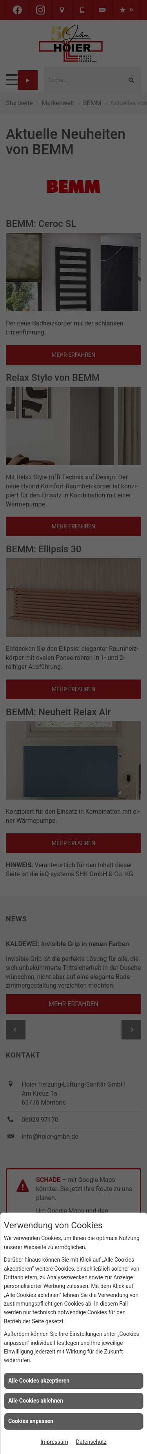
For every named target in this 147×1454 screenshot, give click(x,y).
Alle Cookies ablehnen (35, 1400)
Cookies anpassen (30, 1421)
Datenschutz (91, 1442)
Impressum (54, 1442)
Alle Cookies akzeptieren (38, 1380)
